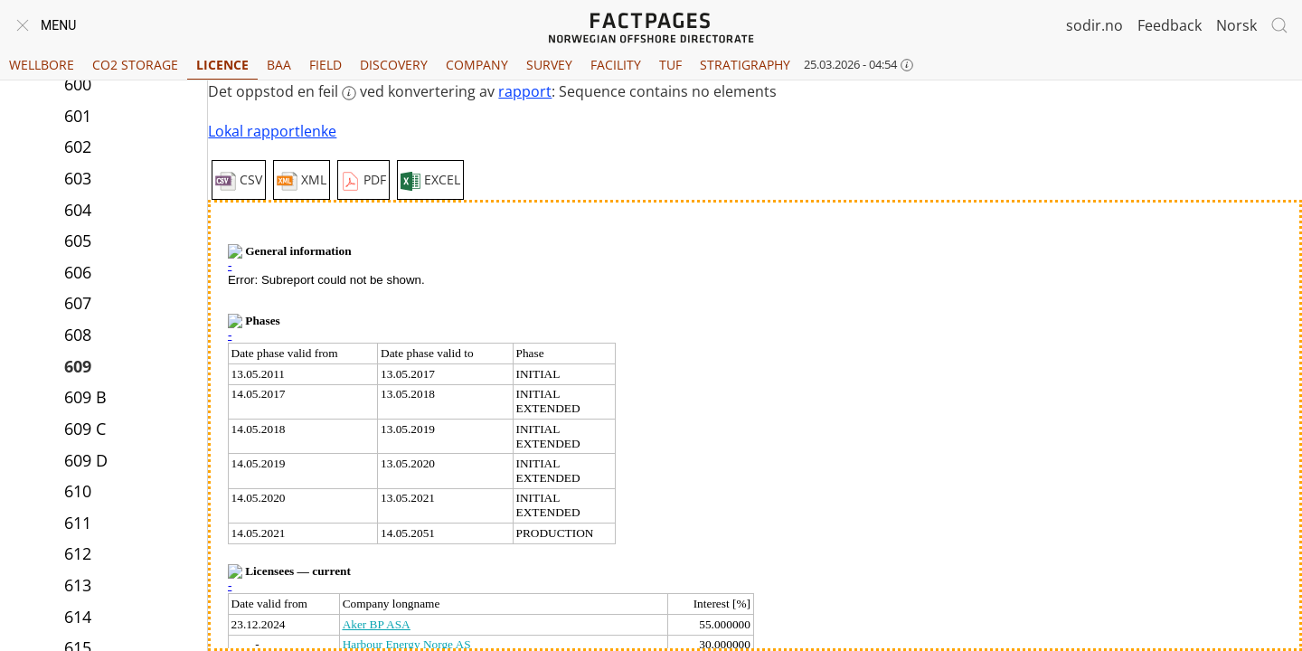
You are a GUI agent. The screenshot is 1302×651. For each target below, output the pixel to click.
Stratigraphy (745, 64)
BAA (279, 64)
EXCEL (430, 181)
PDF (363, 181)
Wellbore (41, 64)
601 (77, 116)
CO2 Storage (135, 64)
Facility (615, 64)
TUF (670, 64)
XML (301, 181)
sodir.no (1094, 25)
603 (77, 178)
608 (77, 334)
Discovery (394, 64)
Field (325, 64)
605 (77, 240)
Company (477, 64)
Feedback (1169, 25)
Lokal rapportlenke (272, 131)
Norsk (1236, 25)
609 (77, 366)
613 (77, 585)
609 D (86, 460)
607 (77, 303)
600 (77, 84)
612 (77, 553)
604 (77, 210)
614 (77, 616)
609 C (85, 428)
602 (77, 146)
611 (77, 522)
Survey (549, 64)
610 (77, 491)
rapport (525, 91)
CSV (238, 181)
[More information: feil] (349, 93)
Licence (222, 64)
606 (77, 272)
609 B (85, 397)
